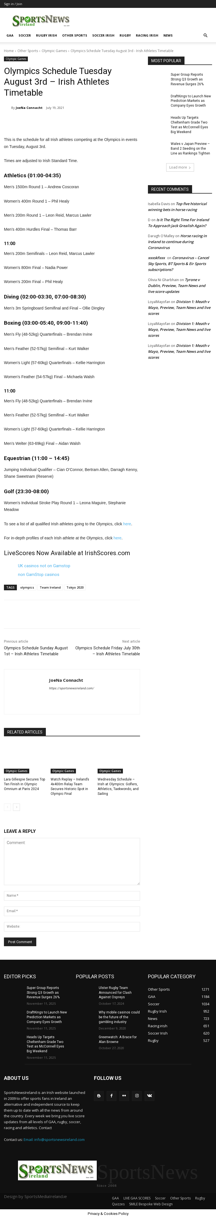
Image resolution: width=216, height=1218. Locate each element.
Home (9, 50)
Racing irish (147, 35)
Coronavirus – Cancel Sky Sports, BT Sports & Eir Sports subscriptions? (178, 263)
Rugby (125, 35)
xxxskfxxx (156, 257)
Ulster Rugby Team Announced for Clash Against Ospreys (115, 992)
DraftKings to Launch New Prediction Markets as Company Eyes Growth (191, 100)
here (127, 524)
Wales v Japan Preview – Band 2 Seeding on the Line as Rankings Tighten (190, 148)
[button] (205, 35)
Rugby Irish (46, 35)
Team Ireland (50, 587)
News (168, 35)
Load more (180, 167)
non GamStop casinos (38, 574)
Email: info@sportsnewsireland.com (54, 1139)
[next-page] (16, 807)
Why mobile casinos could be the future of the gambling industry (119, 1017)
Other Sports (74, 35)
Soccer (25, 35)
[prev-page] (7, 807)
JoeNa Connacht (29, 108)
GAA (10, 35)
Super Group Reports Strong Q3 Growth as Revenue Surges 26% (187, 79)
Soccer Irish (103, 35)
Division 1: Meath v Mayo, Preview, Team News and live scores (179, 307)
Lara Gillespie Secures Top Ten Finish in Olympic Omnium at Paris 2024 (24, 784)
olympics (27, 587)
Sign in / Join (13, 4)
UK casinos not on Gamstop (44, 565)
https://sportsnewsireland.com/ (71, 688)
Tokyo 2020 (75, 587)
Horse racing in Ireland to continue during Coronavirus (177, 241)
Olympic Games (54, 50)
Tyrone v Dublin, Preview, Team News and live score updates (176, 285)
